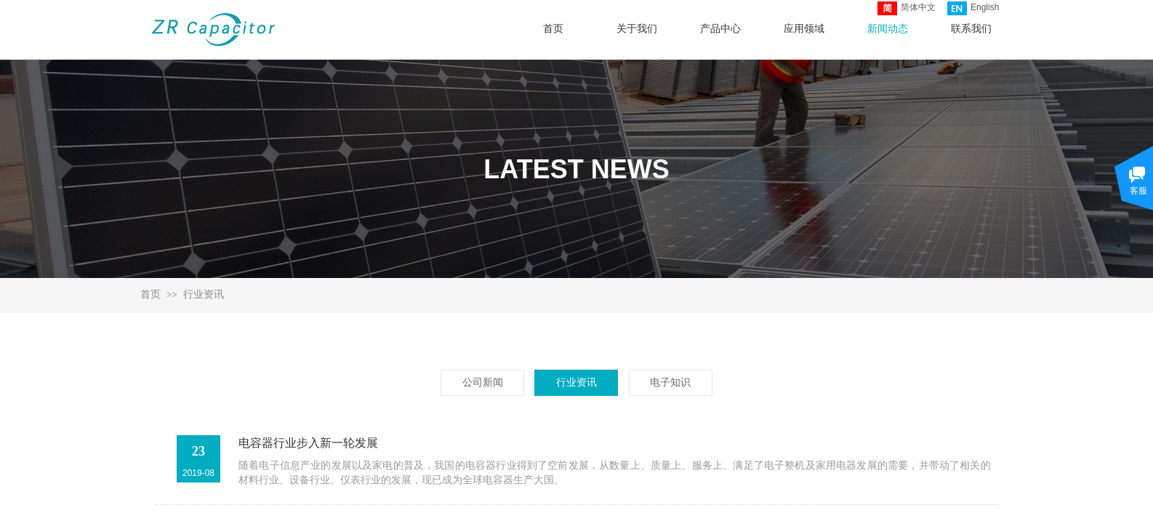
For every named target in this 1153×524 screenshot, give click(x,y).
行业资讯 (203, 294)
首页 (150, 294)
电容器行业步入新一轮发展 (308, 443)
